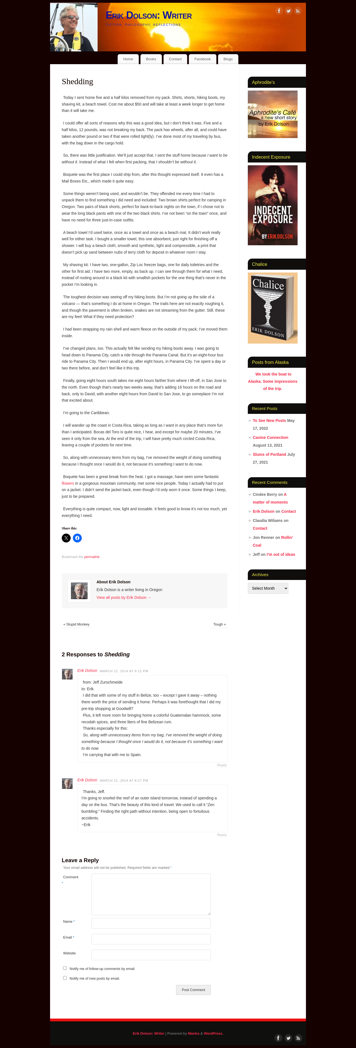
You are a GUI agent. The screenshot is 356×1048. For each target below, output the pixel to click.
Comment (69, 880)
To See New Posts (269, 420)
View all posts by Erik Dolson (124, 597)
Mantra (193, 1034)
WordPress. (213, 1034)
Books (151, 59)
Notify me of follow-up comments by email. (102, 969)
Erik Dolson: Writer (149, 15)
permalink (92, 557)
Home (128, 59)
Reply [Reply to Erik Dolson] (222, 765)
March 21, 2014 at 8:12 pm (124, 671)
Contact (175, 59)
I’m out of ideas (281, 554)
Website (69, 953)
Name (69, 922)
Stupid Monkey (76, 624)
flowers (68, 483)
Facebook (202, 59)
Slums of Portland (269, 454)
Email (68, 937)
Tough (219, 624)
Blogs (228, 59)
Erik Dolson (87, 670)
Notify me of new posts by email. (95, 979)
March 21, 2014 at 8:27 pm (124, 780)
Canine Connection (270, 437)
